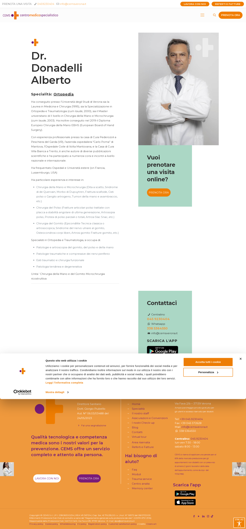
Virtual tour (139, 436)
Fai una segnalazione (91, 425)
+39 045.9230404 (191, 419)
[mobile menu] (202, 15)
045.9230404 (199, 438)
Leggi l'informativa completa (64, 512)
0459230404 (45, 4)
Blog (135, 427)
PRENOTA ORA (230, 15)
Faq (134, 469)
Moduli (136, 474)
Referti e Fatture (227, 4)
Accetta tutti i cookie (208, 491)
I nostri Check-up (143, 422)
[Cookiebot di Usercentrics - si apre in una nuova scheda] (22, 522)
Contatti (137, 432)
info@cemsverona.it (73, 4)
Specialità (138, 408)
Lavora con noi (195, 4)
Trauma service (142, 479)
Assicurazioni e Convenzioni (150, 418)
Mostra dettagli (55, 522)
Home (136, 404)
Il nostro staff (140, 413)
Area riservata (141, 442)
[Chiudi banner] (240, 489)
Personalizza (208, 502)
